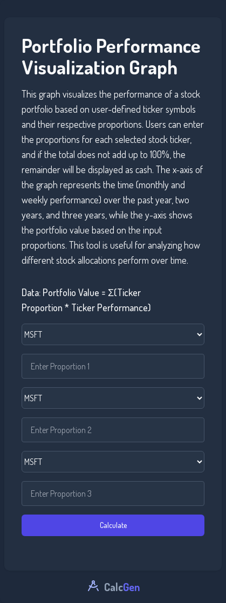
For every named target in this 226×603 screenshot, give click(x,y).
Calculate (113, 525)
